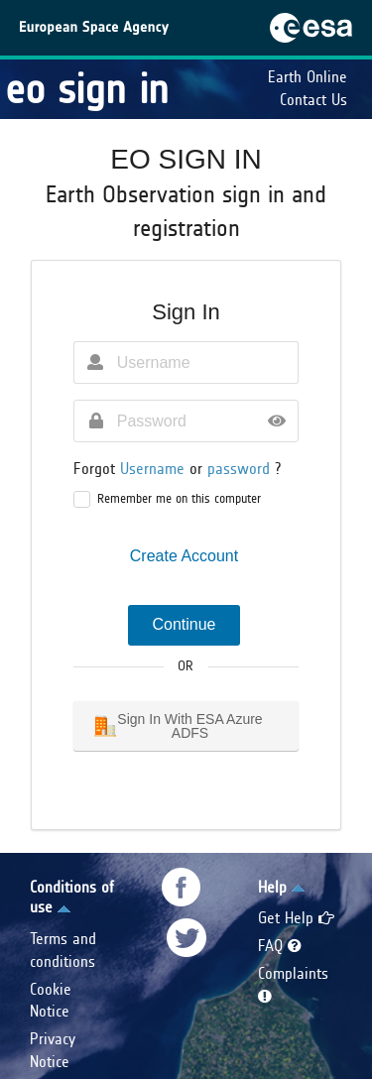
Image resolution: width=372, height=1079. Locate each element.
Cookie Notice (50, 1000)
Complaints (293, 984)
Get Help (296, 917)
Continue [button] (183, 624)
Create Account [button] (184, 555)
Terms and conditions (63, 950)
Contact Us (313, 99)
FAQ (280, 945)
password (241, 468)
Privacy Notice (52, 1050)
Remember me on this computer (179, 499)
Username (154, 468)
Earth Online (307, 76)
